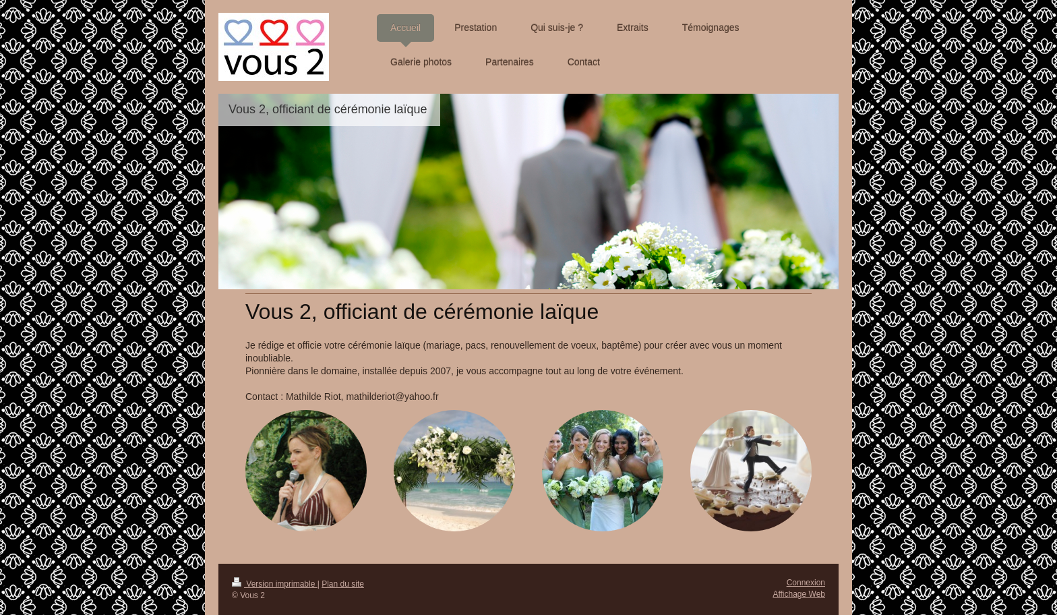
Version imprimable (275, 584)
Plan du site (343, 584)
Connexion (806, 582)
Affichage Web (799, 594)
